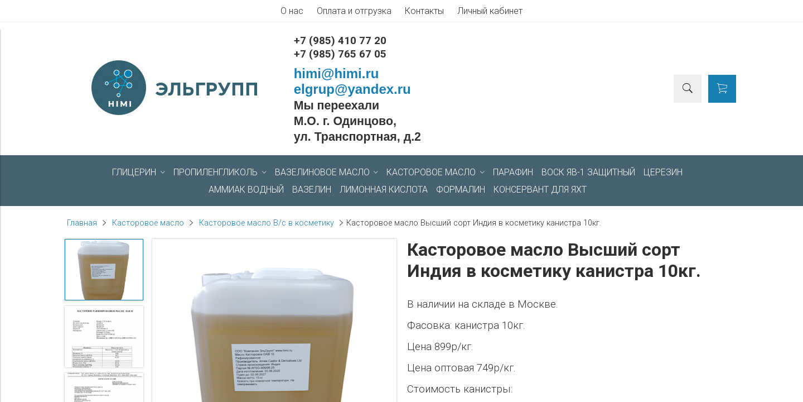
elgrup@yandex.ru (352, 89)
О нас (291, 11)
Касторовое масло (148, 223)
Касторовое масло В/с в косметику (266, 223)
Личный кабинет (490, 11)
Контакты (424, 11)
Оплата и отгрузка (354, 11)
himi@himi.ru (336, 73)
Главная (82, 223)
